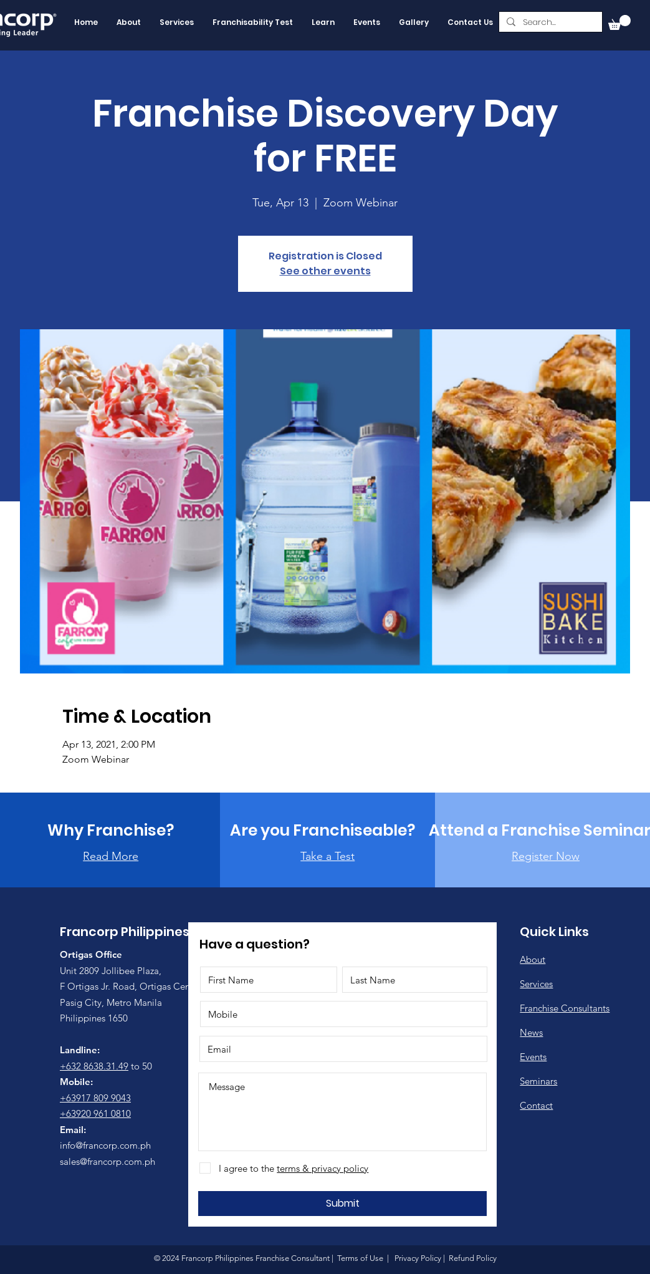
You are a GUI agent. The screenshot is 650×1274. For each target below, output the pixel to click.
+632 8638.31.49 (94, 1066)
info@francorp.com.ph (105, 1145)
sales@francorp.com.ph (107, 1161)
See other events (325, 271)
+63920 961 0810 (95, 1113)
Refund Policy (472, 1258)
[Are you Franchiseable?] (323, 830)
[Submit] (342, 1203)
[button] (619, 22)
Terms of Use (360, 1258)
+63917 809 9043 (95, 1098)
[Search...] (549, 22)
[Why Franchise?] (110, 830)
